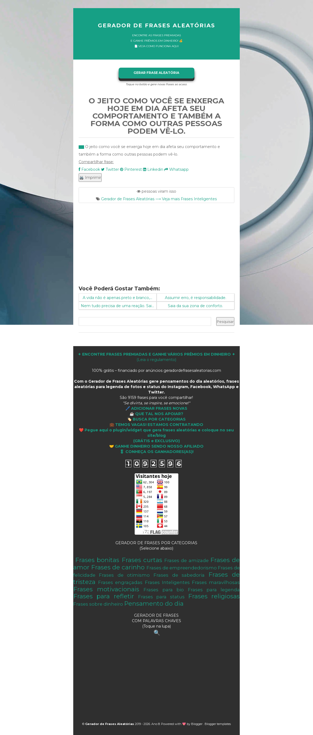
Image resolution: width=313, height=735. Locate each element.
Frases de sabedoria (179, 575)
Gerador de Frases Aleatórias (156, 25)
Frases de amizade (186, 560)
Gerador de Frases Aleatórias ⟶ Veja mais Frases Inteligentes (159, 198)
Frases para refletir (103, 596)
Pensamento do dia (154, 603)
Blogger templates (218, 724)
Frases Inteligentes (167, 582)
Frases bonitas (97, 560)
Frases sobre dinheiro (98, 604)
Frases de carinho (118, 567)
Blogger (197, 724)
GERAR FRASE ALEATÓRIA (156, 73)
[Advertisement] (157, 241)
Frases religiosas (214, 596)
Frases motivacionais (106, 589)
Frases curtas (142, 560)
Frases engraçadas (120, 582)
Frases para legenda (214, 589)
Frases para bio (164, 589)
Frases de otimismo (124, 575)
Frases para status (161, 596)
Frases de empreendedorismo (181, 567)
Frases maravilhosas (216, 582)
